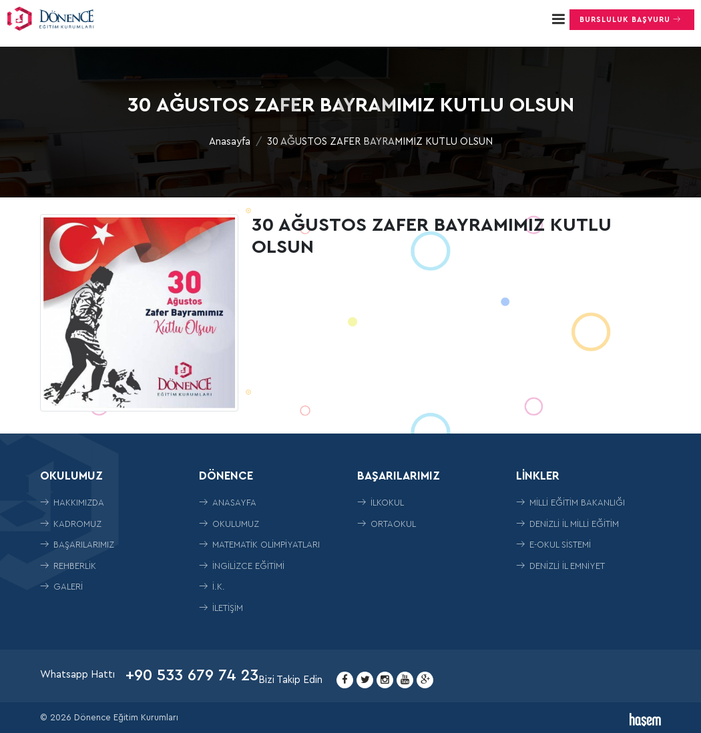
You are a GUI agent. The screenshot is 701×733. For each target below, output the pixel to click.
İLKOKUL (380, 502)
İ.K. (212, 586)
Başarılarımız (77, 544)
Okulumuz (229, 524)
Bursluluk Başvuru (631, 19)
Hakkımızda (72, 502)
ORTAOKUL (386, 524)
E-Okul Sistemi (553, 544)
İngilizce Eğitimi (241, 566)
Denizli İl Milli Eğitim (567, 524)
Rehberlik (68, 566)
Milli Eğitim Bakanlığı (570, 502)
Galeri (61, 586)
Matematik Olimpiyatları (259, 544)
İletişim (221, 608)
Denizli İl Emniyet (560, 566)
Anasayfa (229, 142)
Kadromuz (70, 524)
